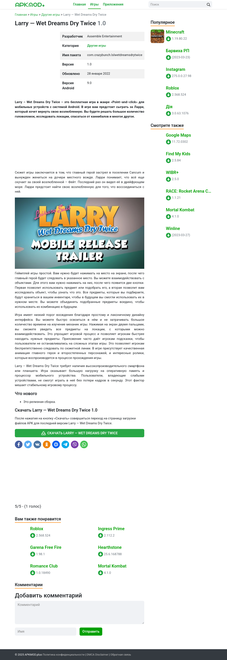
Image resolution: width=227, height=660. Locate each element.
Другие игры (96, 46)
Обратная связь (120, 654)
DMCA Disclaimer (97, 654)
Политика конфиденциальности (64, 654)
